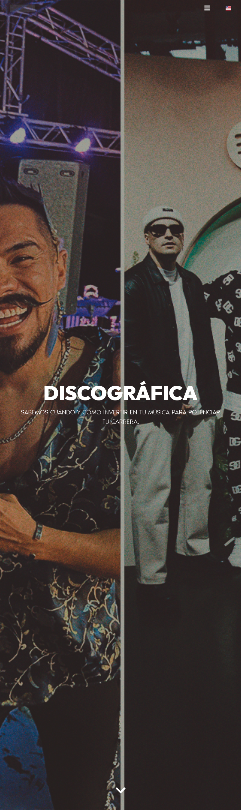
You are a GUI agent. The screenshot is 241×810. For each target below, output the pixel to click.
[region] (74, 765)
